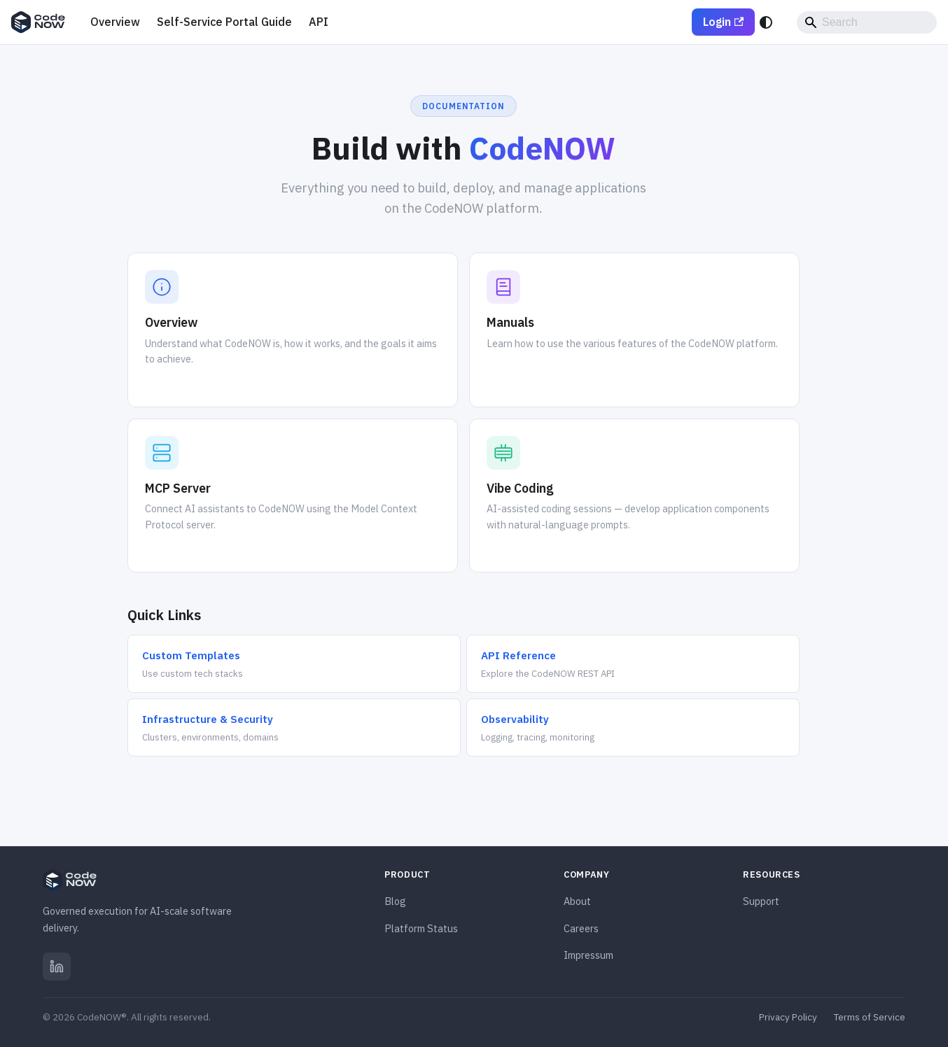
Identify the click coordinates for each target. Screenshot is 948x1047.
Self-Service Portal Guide (224, 22)
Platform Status (421, 928)
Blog (395, 901)
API (318, 22)
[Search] (867, 22)
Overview (115, 22)
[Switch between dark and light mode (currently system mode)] (766, 22)
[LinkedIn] (57, 967)
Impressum (588, 955)
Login (723, 22)
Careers (581, 928)
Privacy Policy (788, 1017)
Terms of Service (869, 1017)
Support (761, 901)
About (577, 901)
